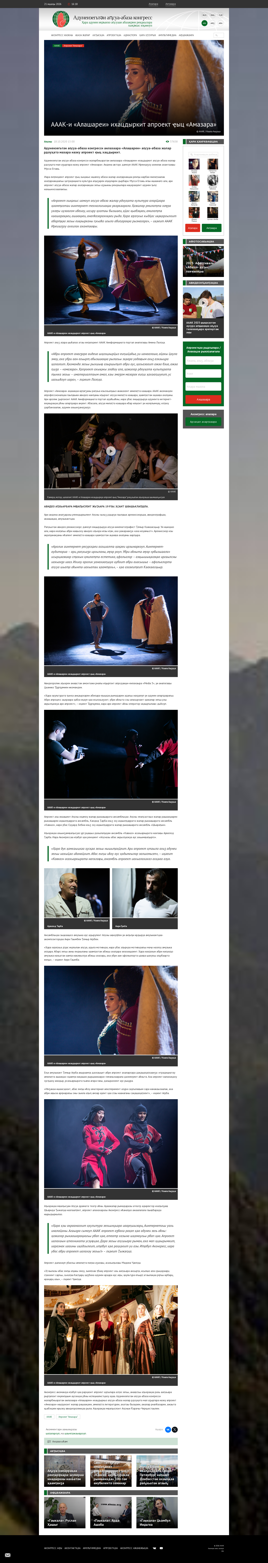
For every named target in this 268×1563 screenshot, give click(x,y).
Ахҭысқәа (98, 35)
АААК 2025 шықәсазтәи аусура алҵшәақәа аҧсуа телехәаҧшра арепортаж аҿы (202, 327)
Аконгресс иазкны (62, 35)
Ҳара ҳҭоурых (147, 35)
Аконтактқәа (72, 1548)
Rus (204, 15)
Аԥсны (48, 141)
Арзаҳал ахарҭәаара (203, 421)
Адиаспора (130, 35)
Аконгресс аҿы (53, 1548)
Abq (213, 23)
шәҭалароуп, (53, 1433)
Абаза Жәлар (82, 35)
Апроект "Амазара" (73, 45)
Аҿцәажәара (186, 35)
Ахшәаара (203, 399)
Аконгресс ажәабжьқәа (134, 1548)
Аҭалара (153, 3)
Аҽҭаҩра (170, 3)
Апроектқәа (114, 35)
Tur (221, 15)
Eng (213, 15)
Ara (220, 23)
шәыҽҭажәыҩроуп (75, 1433)
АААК (57, 45)
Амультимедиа (167, 35)
